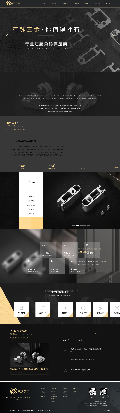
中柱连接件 (53, 394)
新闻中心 (97, 3)
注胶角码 (53, 392)
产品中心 (65, 3)
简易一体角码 (54, 396)
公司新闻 (65, 392)
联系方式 (75, 392)
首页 (44, 3)
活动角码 (53, 398)
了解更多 (96, 333)
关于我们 (54, 3)
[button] (113, 36)
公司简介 (43, 392)
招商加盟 (86, 3)
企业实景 (43, 396)
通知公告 (65, 396)
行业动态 (79, 340)
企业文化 (43, 394)
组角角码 (53, 401)
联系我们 (108, 3)
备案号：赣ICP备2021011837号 (43, 410)
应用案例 (76, 3)
